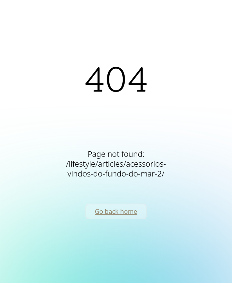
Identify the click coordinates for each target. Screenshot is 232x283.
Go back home (116, 211)
